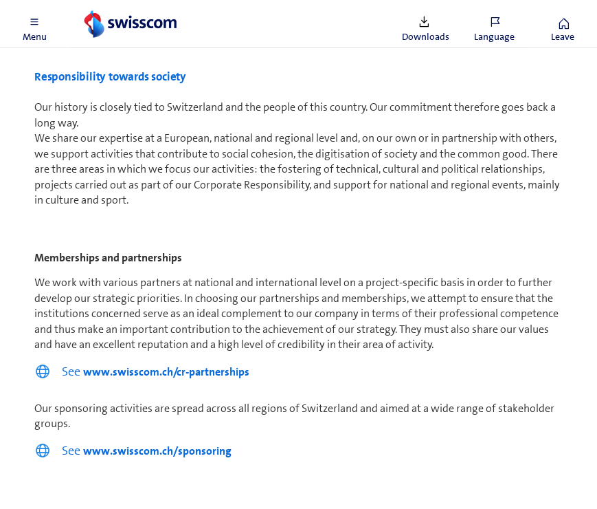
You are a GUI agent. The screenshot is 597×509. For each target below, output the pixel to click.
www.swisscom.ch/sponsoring (157, 451)
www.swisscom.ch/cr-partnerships (166, 372)
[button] (34, 24)
